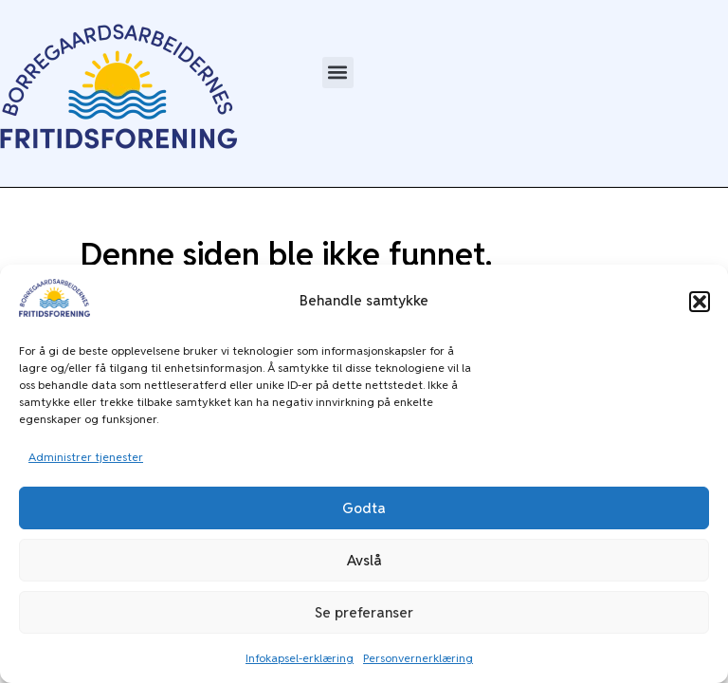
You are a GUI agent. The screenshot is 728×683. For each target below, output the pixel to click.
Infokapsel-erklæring (300, 658)
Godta (364, 508)
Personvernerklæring (418, 658)
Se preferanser (364, 612)
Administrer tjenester (85, 457)
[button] (699, 301)
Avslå (364, 560)
